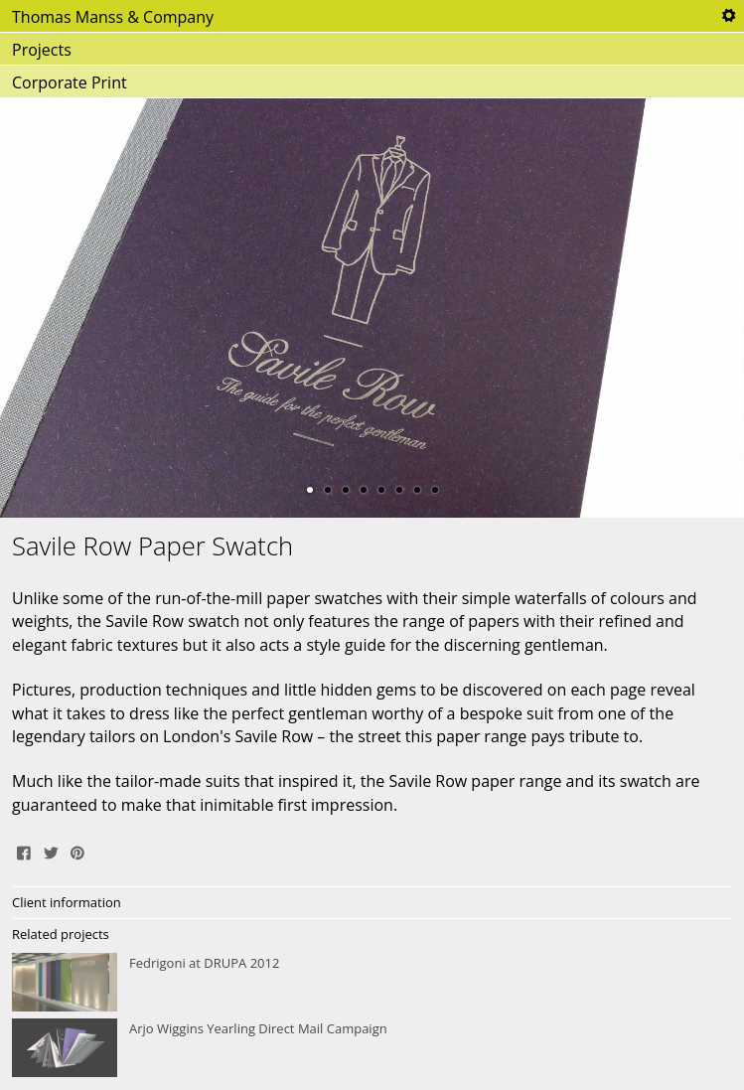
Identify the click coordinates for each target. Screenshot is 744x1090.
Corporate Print (69, 82)
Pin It (77, 850)
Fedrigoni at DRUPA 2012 (372, 982)
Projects (42, 50)
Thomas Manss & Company (113, 17)
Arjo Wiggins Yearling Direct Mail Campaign (372, 1048)
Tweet (51, 850)
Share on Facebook (24, 850)
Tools (728, 16)
